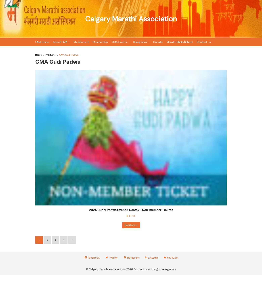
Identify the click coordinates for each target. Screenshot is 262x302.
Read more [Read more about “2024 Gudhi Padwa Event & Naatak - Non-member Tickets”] (131, 225)
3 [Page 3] (55, 239)
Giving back (140, 42)
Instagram (131, 257)
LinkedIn (151, 257)
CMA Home (42, 42)
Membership (100, 42)
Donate (158, 42)
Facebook (92, 257)
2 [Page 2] (47, 239)
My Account (81, 42)
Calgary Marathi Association (131, 18)
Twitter (111, 257)
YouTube (171, 257)
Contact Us (204, 42)
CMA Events (119, 42)
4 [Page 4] (64, 239)
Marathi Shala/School (180, 42)
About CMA (60, 42)
